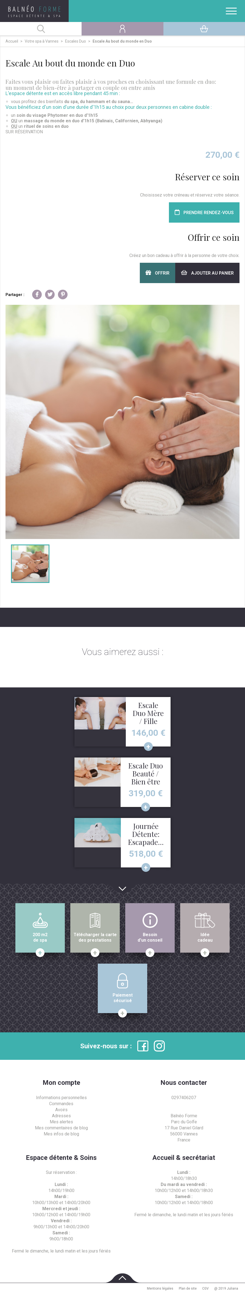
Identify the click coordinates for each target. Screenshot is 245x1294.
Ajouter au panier (207, 273)
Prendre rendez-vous (204, 212)
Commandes (61, 1103)
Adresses (61, 1115)
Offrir (157, 273)
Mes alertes (61, 1121)
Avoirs (61, 1109)
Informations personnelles (61, 1097)
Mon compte (61, 1082)
